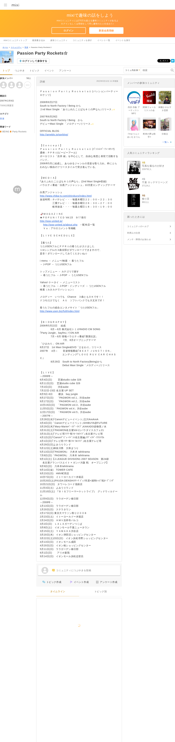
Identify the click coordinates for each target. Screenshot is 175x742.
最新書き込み (38, 40)
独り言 (145, 198)
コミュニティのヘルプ (138, 226)
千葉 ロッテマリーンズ (155, 182)
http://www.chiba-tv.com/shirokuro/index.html (66, 195)
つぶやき (20, 70)
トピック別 (100, 591)
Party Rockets (19, 131)
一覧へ (165, 142)
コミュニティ (16, 47)
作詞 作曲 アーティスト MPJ (134, 110)
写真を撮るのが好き (153, 165)
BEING (5, 131)
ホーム (5, 47)
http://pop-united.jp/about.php (60, 224)
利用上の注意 (133, 233)
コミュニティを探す (82, 40)
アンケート (65, 70)
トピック (34, 70)
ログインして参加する (34, 61)
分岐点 (165, 134)
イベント (49, 70)
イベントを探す (122, 40)
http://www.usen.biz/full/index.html (59, 311)
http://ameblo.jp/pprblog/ (54, 134)
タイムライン (57, 591)
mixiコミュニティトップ (15, 40)
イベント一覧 (103, 40)
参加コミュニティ (59, 40)
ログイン (68, 30)
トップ (6, 70)
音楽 (26, 47)
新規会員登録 (106, 30)
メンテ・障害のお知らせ (139, 239)
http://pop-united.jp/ (51, 221)
